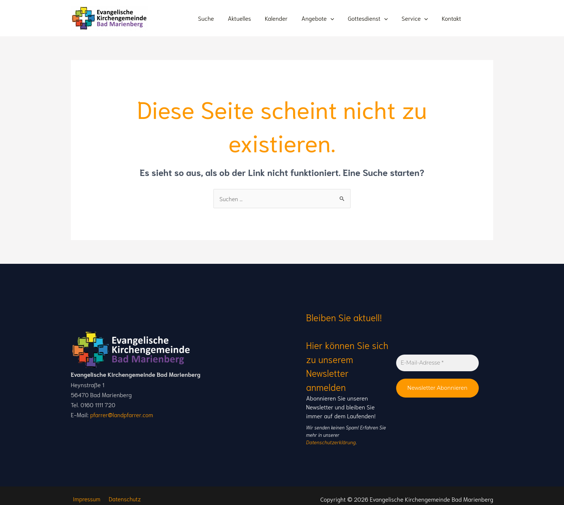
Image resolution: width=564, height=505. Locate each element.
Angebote (324, 18)
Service (418, 18)
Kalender (285, 18)
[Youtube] (478, 19)
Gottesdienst (373, 18)
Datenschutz (121, 491)
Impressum (85, 491)
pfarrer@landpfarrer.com (122, 411)
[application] (337, 18)
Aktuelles (250, 18)
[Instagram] (490, 19)
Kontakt (452, 18)
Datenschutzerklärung (364, 435)
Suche (219, 18)
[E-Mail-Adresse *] (437, 359)
